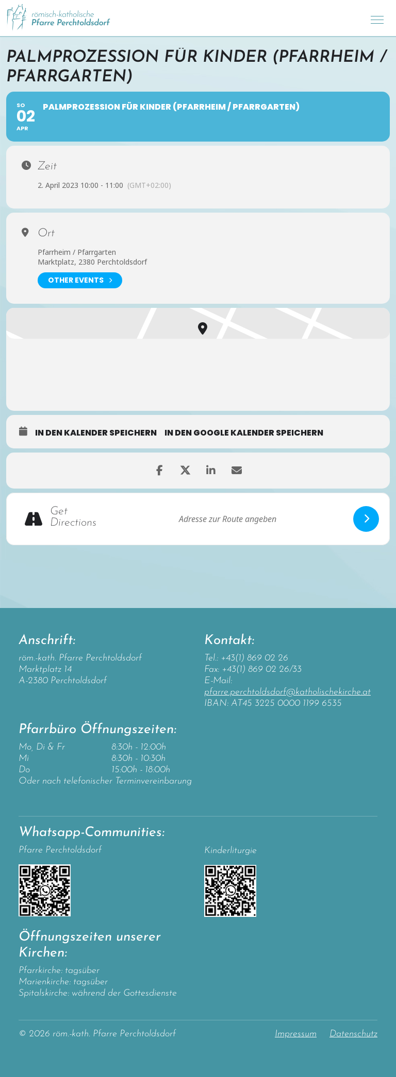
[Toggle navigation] (377, 18)
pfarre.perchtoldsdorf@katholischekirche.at (287, 692)
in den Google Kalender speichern (243, 433)
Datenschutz (353, 1034)
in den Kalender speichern (96, 433)
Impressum (296, 1034)
